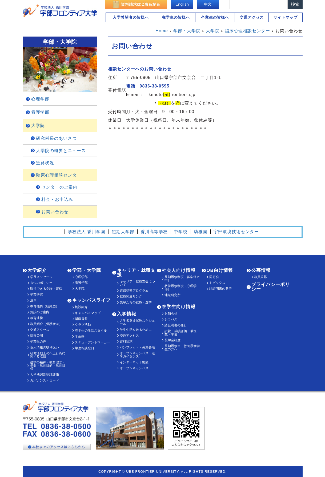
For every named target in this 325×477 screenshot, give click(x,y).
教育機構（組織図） (44, 306)
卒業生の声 (38, 341)
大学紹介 (37, 270)
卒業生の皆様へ (215, 17)
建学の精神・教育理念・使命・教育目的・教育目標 (47, 365)
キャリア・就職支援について (137, 283)
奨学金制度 (172, 340)
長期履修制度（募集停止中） (182, 278)
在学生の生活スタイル (91, 330)
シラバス (170, 319)
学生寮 (80, 336)
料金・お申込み (57, 199)
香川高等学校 (154, 231)
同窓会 (214, 277)
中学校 (180, 231)
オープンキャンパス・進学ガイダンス (137, 354)
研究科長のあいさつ (56, 138)
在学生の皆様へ (176, 17)
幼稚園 (200, 231)
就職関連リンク (131, 296)
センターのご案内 (59, 187)
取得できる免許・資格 (46, 289)
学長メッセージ (41, 277)
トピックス (217, 283)
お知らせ (170, 313)
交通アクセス (252, 17)
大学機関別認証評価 (44, 374)
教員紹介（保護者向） (46, 324)
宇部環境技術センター (236, 231)
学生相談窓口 (84, 348)
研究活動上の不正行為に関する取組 (47, 354)
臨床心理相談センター (58, 175)
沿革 (33, 300)
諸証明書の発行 (175, 325)
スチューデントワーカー (92, 342)
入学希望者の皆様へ (131, 17)
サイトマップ (286, 17)
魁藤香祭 (81, 319)
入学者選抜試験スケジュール (137, 322)
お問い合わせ (55, 211)
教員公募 (260, 277)
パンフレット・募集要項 (137, 347)
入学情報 (126, 313)
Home (161, 31)
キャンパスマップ (88, 313)
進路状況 (45, 163)
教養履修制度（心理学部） (180, 287)
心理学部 (40, 99)
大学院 (38, 125)
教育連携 (36, 318)
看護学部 (40, 112)
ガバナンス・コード (44, 380)
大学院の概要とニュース (61, 150)
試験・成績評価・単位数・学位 (180, 332)
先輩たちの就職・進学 (136, 302)
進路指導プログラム (134, 290)
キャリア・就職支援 (136, 272)
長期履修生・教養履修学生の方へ (182, 347)
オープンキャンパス (134, 368)
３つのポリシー (41, 283)
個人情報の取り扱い (44, 347)
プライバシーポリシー (270, 287)
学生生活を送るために (136, 330)
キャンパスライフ (91, 300)
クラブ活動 (83, 325)
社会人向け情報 (178, 270)
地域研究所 (172, 295)
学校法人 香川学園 (86, 231)
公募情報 (261, 270)
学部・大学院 (86, 270)
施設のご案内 (39, 312)
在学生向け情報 (178, 306)
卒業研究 (36, 294)
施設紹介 (81, 307)
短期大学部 (123, 231)
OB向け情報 (220, 270)
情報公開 (36, 335)
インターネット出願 (134, 362)
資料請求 (126, 341)
